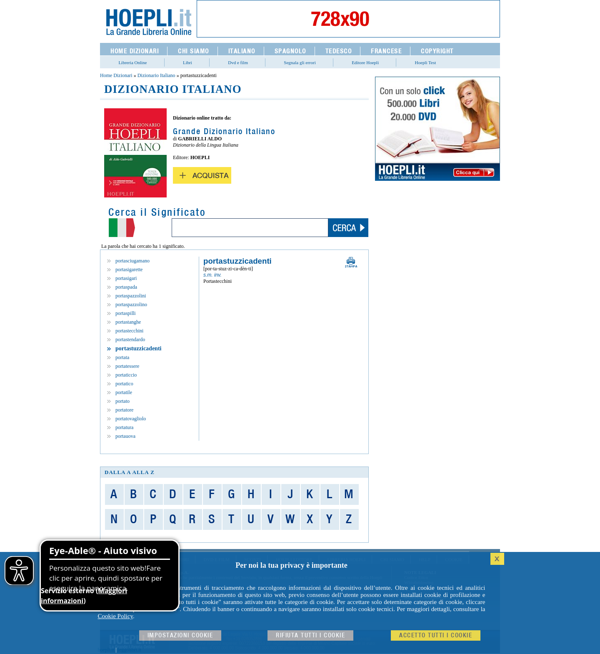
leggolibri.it (129, 650)
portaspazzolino (131, 304)
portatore (124, 410)
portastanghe (128, 322)
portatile (123, 392)
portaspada (126, 287)
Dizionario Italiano (156, 75)
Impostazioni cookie (180, 635)
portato (122, 401)
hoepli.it (106, 650)
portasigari (126, 278)
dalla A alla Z (130, 472)
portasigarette (128, 269)
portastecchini (129, 331)
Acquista (202, 175)
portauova (125, 436)
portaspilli (125, 313)
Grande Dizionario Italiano (224, 131)
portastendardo (130, 339)
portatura (124, 427)
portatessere (127, 366)
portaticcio (126, 375)
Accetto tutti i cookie (435, 635)
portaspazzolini (130, 296)
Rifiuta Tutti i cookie (310, 635)
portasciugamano (132, 261)
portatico (124, 384)
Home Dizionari (116, 75)
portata (122, 357)
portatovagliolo (130, 419)
